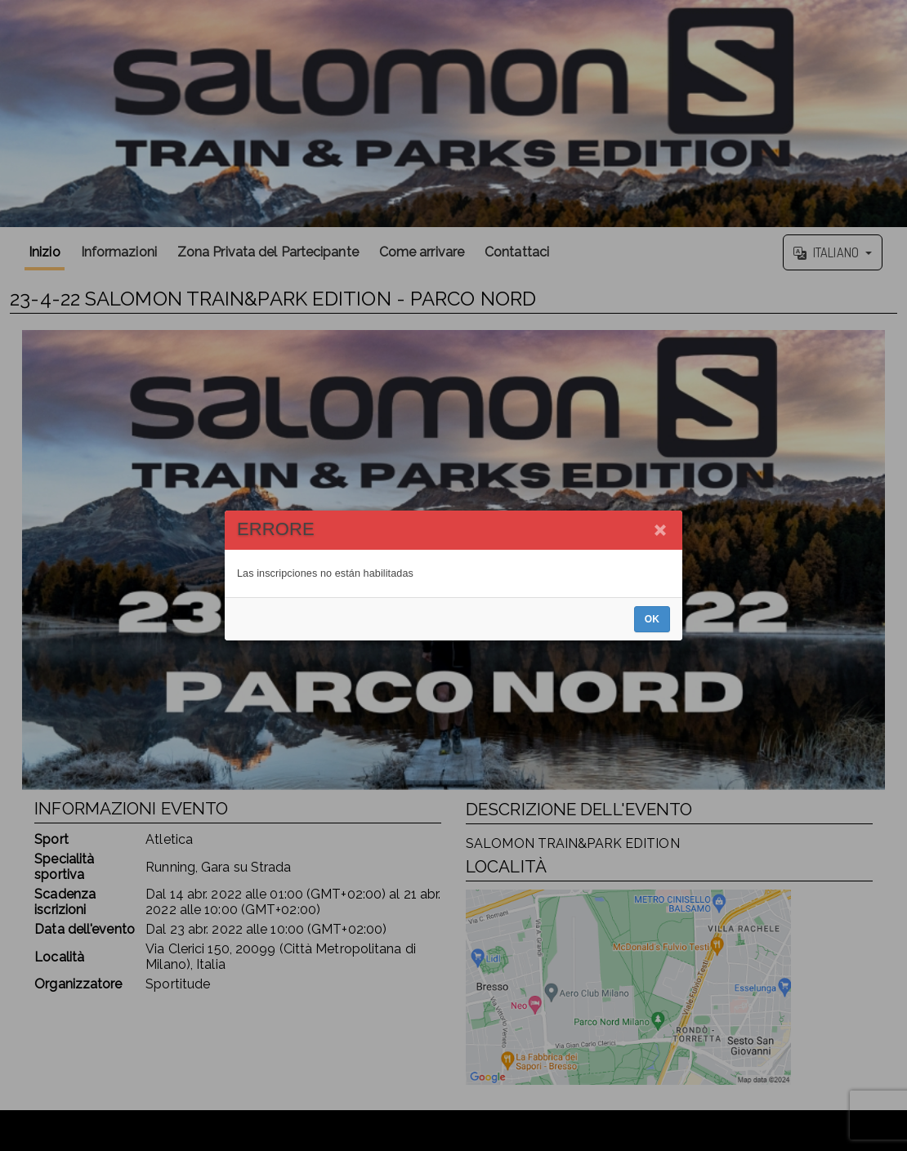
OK (652, 619)
